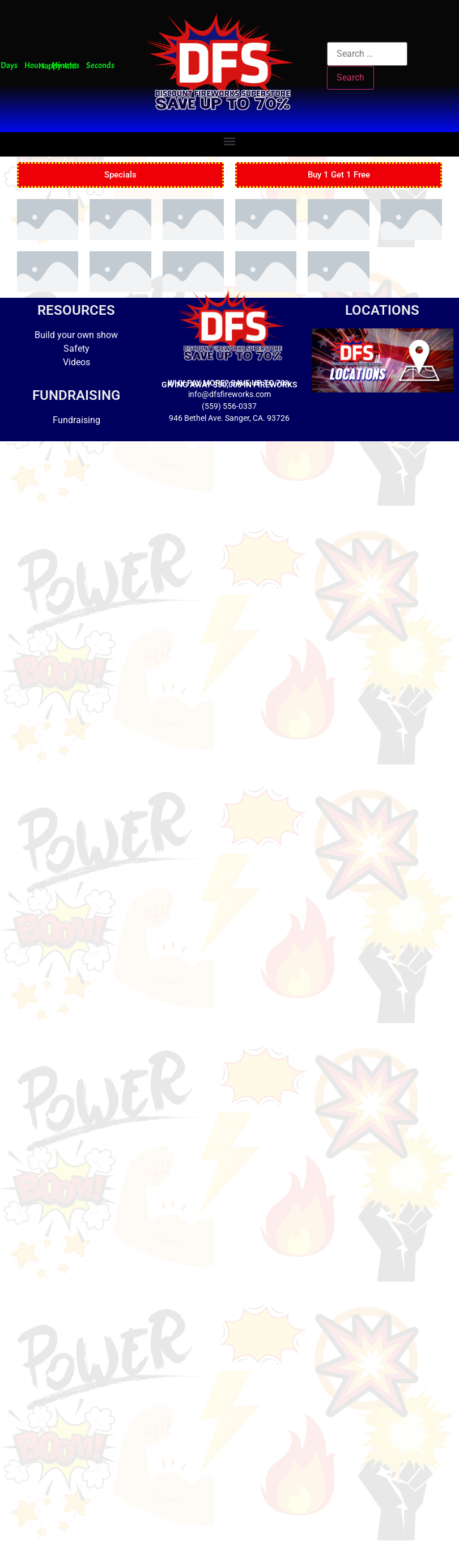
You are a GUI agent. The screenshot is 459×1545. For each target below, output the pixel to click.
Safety (76, 348)
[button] (229, 141)
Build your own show (76, 335)
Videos (76, 362)
